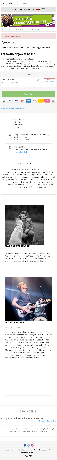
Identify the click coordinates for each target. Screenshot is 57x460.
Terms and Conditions (19, 450)
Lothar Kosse (14, 322)
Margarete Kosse (17, 246)
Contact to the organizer (47, 421)
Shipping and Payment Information (13, 108)
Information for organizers (28, 452)
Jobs (50, 450)
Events (10, 29)
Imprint (6, 450)
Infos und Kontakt (21, 152)
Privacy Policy (33, 450)
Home (4, 29)
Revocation (43, 450)
